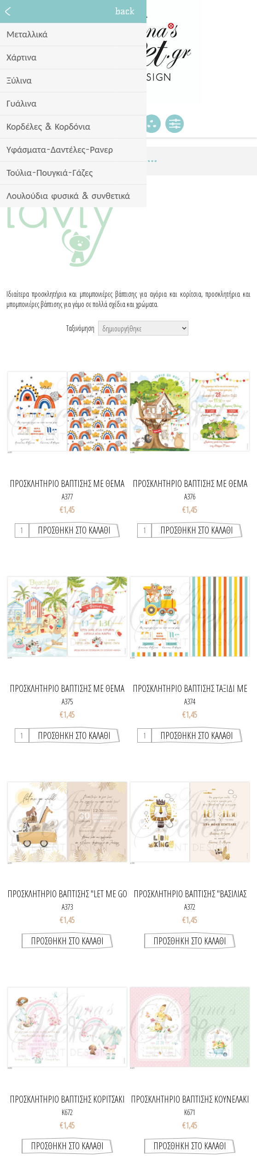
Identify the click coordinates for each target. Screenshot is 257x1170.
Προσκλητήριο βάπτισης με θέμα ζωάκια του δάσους (190, 483)
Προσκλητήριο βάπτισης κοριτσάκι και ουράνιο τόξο (67, 1099)
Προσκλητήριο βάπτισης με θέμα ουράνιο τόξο (67, 483)
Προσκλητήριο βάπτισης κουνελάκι (190, 1099)
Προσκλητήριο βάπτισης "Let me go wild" (67, 894)
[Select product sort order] (143, 328)
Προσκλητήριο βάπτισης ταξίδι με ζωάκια (190, 688)
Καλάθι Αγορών (128, 123)
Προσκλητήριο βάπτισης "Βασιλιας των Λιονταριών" (190, 894)
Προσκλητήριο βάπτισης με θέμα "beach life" (67, 688)
